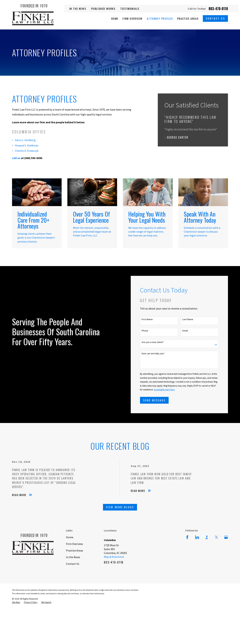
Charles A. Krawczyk (26, 150)
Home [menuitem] (114, 18)
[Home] (33, 14)
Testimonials (129, 8)
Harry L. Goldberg (25, 140)
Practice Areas (74, 550)
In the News (77, 8)
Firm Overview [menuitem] (133, 18)
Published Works (103, 8)
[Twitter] (216, 537)
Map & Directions (114, 556)
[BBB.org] (207, 537)
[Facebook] (187, 537)
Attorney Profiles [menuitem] (160, 18)
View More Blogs (120, 507)
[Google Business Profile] (226, 537)
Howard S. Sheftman (26, 145)
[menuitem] (16, 602)
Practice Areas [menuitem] (187, 18)
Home (69, 537)
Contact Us (215, 18)
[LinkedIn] (197, 537)
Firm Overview (74, 544)
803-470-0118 (218, 8)
